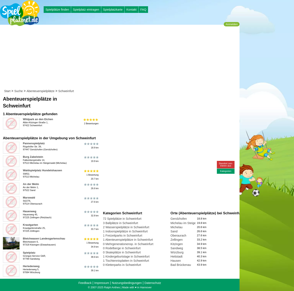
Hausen (175, 260)
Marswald (29, 197)
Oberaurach (178, 235)
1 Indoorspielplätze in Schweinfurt (125, 231)
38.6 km (91, 255)
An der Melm (31, 184)
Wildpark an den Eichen (38, 119)
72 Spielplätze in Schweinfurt (122, 218)
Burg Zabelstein (33, 156)
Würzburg (176, 252)
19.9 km (91, 159)
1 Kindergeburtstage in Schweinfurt (126, 256)
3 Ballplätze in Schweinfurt (120, 223)
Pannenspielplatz (34, 143)
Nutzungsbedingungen (127, 283)
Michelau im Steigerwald (186, 223)
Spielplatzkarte (112, 9)
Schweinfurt (66, 91)
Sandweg (176, 248)
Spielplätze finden (57, 9)
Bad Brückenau (180, 264)
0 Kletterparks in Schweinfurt (122, 264)
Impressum (101, 283)
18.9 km (91, 146)
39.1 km (91, 268)
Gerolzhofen (178, 218)
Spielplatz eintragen (86, 9)
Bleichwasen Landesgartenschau (44, 238)
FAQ (143, 9)
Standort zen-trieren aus (226, 164)
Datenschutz (153, 283)
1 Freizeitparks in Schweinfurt (122, 235)
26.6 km (91, 186)
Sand (174, 231)
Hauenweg (29, 211)
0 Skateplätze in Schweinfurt (122, 252)
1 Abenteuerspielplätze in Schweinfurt (128, 239)
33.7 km (91, 227)
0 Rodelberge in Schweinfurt (122, 248)
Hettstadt (176, 256)
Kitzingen (176, 244)
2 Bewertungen (91, 121)
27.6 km (91, 200)
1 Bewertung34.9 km (91, 243)
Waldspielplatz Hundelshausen (42, 170)
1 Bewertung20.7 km (91, 175)
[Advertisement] (121, 58)
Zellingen (176, 239)
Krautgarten (30, 224)
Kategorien (225, 171)
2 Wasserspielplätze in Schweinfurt (126, 227)
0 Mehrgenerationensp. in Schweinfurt (128, 244)
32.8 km (91, 214)
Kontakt (131, 9)
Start (7, 91)
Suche (18, 91)
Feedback (84, 283)
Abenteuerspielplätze (40, 91)
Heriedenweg (31, 266)
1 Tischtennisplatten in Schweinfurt (126, 260)
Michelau (176, 227)
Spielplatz (29, 252)
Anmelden (232, 24)
